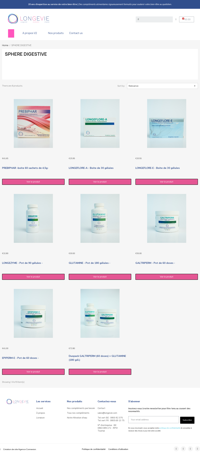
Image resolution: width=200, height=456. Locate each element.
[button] (186, 19)
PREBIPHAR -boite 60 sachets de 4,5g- (25, 168)
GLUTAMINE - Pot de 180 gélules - (89, 263)
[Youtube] (197, 448)
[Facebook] (176, 448)
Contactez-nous (107, 401)
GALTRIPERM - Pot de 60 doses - (155, 263)
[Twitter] (190, 448)
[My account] (176, 19)
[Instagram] (183, 448)
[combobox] (154, 19)
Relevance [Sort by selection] (162, 86)
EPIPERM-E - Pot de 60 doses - (20, 358)
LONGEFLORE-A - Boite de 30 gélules (91, 168)
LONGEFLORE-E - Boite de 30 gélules (157, 168)
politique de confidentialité (169, 428)
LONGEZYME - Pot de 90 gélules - (22, 263)
